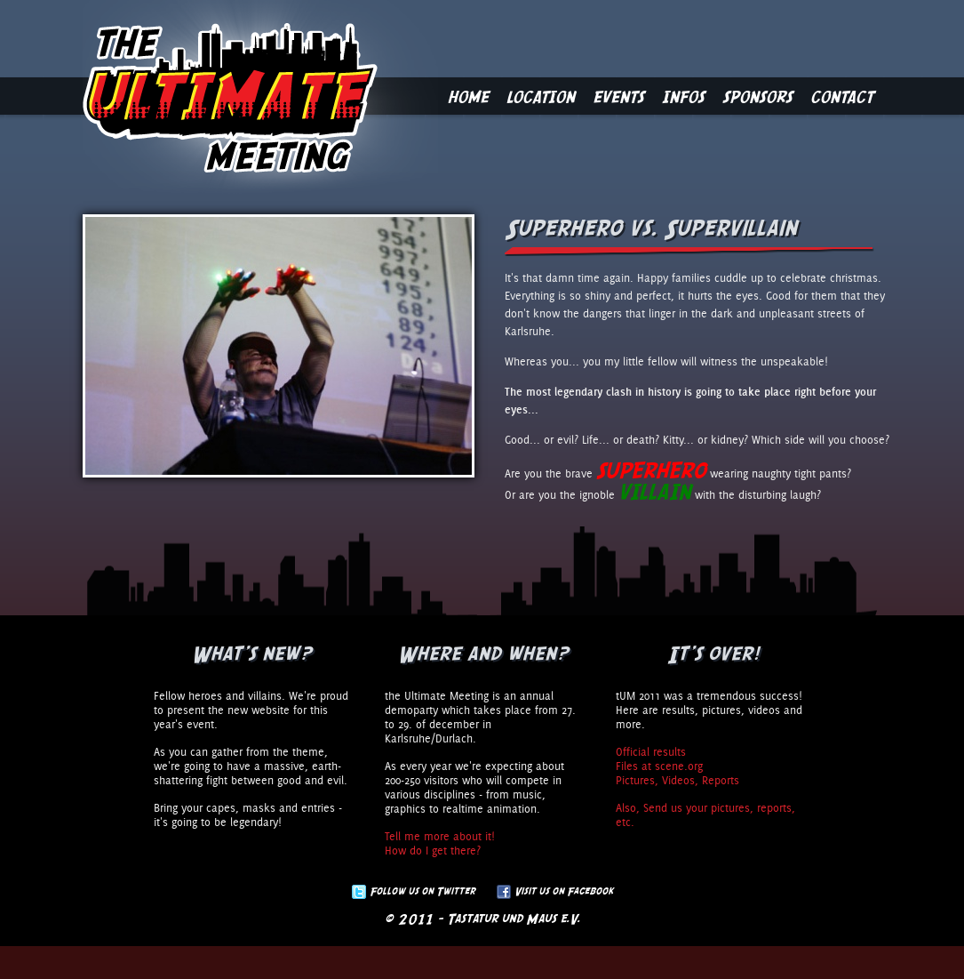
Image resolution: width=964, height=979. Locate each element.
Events (618, 96)
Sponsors (757, 96)
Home (468, 96)
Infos (683, 96)
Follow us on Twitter (422, 891)
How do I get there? (433, 850)
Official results (651, 751)
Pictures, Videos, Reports (677, 780)
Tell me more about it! (440, 836)
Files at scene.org (659, 765)
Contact (841, 96)
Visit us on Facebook (563, 891)
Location (540, 96)
